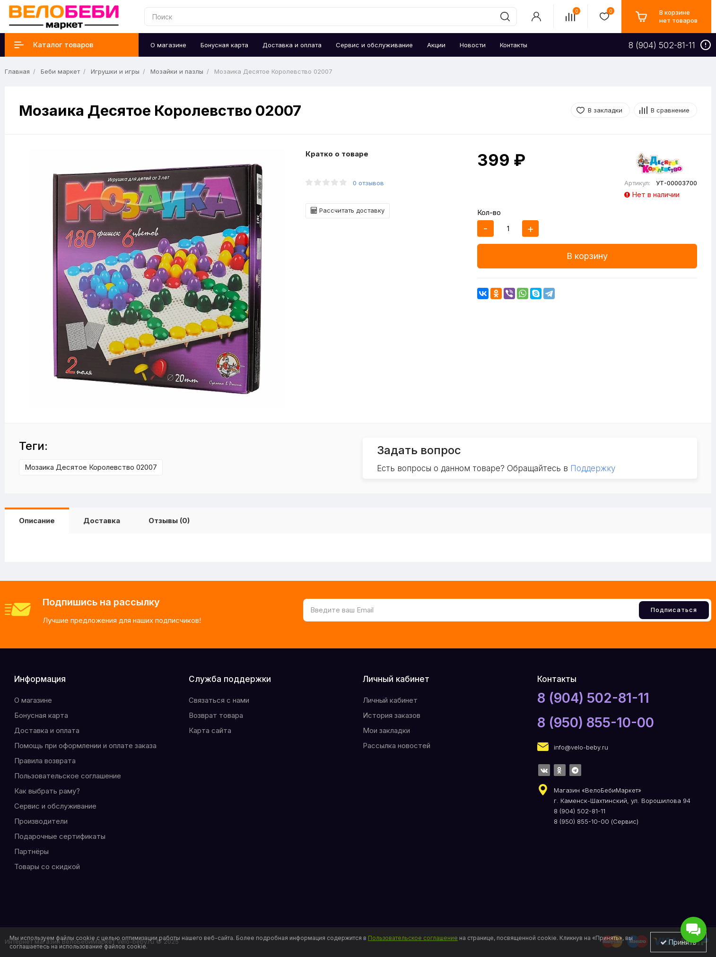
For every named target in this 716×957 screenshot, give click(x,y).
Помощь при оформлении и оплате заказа (85, 745)
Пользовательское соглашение (67, 775)
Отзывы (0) (169, 520)
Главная (17, 71)
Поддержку (592, 468)
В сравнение (670, 110)
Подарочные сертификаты (59, 836)
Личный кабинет (390, 700)
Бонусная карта (41, 715)
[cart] (666, 16)
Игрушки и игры (115, 71)
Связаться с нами (219, 700)
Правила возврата (45, 760)
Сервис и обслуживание (55, 806)
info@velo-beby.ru (581, 747)
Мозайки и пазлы (176, 71)
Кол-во (489, 212)
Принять (678, 942)
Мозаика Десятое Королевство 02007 (91, 467)
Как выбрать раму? (47, 790)
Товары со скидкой (47, 866)
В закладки (605, 110)
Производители (41, 821)
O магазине (33, 700)
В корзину (587, 256)
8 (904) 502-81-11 (593, 698)
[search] (505, 16)
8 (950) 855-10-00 (595, 723)
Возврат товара (216, 715)
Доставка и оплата (46, 730)
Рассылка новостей (396, 745)
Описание (37, 520)
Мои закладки (386, 730)
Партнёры (31, 851)
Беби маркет (60, 71)
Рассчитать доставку (347, 210)
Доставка (101, 520)
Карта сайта (210, 730)
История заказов (391, 715)
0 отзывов (368, 183)
